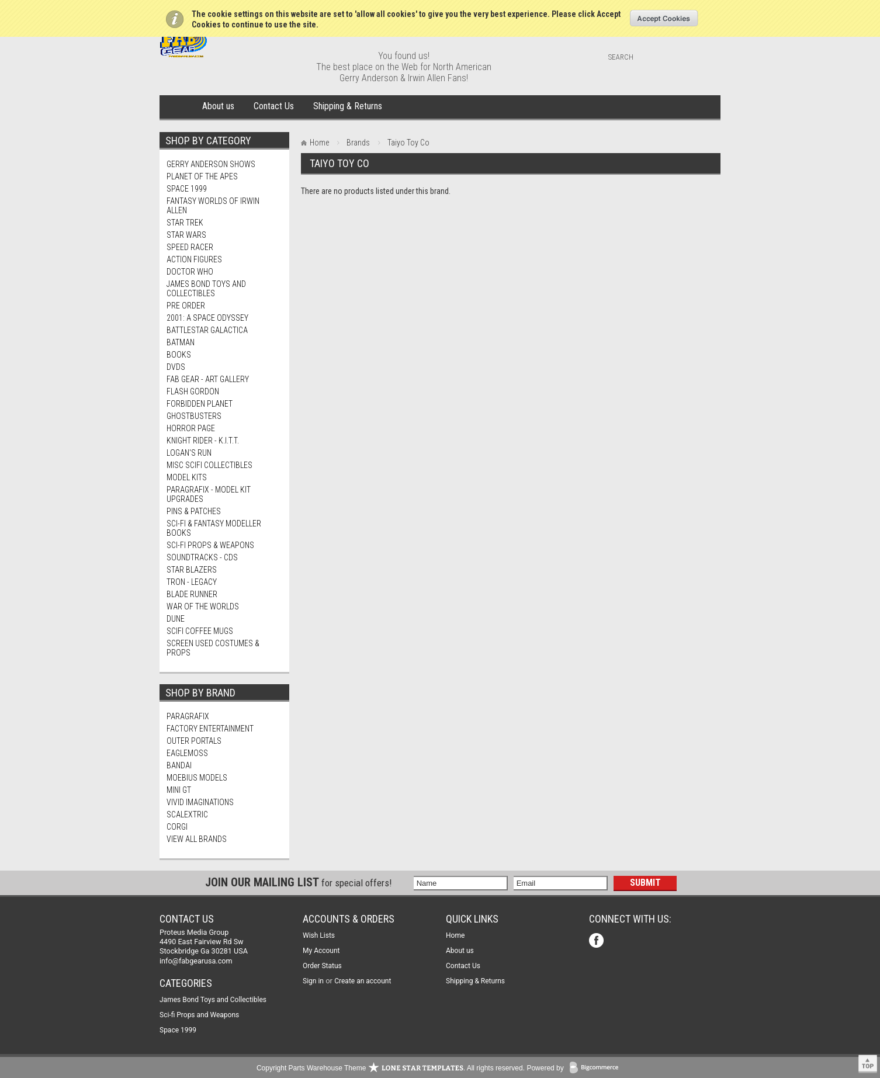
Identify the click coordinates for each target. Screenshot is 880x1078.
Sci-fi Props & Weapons (210, 545)
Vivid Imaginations (200, 802)
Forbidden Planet (200, 403)
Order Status (322, 966)
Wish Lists (319, 935)
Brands (358, 142)
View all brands (197, 839)
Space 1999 (187, 188)
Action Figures (194, 259)
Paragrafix (188, 716)
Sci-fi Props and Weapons (199, 1015)
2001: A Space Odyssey (207, 318)
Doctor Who (190, 271)
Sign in (313, 981)
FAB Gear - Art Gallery (208, 379)
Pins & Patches (194, 511)
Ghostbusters (194, 416)
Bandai (179, 765)
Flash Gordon (193, 391)
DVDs (176, 367)
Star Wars (186, 235)
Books (179, 354)
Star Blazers (192, 569)
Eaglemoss (187, 753)
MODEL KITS (187, 477)
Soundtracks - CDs (202, 557)
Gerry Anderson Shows (211, 164)
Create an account (362, 981)
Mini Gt (179, 790)
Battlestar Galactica (207, 330)
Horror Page (191, 428)
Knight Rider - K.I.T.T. (203, 440)
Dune (176, 618)
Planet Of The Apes (202, 176)
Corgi (177, 826)
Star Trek (185, 222)
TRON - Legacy (192, 582)
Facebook (597, 941)
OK (664, 18)
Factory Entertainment (210, 728)
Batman (181, 342)
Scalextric (187, 814)
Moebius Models (197, 777)
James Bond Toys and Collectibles (206, 288)
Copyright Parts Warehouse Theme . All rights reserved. (391, 1068)
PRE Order (186, 305)
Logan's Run (189, 452)
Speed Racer (190, 247)
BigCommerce (596, 1068)
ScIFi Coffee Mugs (200, 631)
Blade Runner (192, 594)
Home (178, 106)
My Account (321, 951)
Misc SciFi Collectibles (209, 465)
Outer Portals (194, 741)
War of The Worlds (203, 606)
